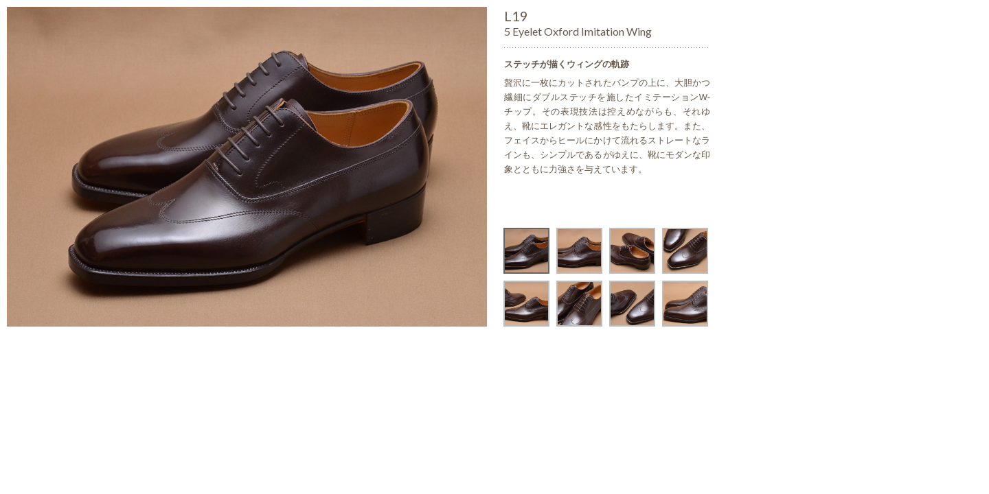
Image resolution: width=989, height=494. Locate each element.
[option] (247, 167)
